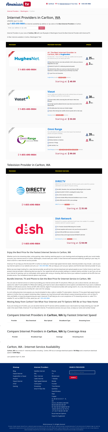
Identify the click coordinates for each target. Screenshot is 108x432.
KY (61, 403)
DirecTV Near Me (39, 389)
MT (65, 405)
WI (62, 411)
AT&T (15, 384)
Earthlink (54, 389)
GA (52, 401)
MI (55, 405)
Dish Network (63, 218)
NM (64, 407)
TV (52, 374)
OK (55, 409)
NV (66, 407)
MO (60, 405)
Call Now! (50, 4)
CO (61, 399)
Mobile (54, 381)
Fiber (53, 394)
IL (55, 403)
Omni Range (55, 129)
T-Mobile (55, 379)
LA (62, 403)
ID (54, 403)
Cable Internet (38, 379)
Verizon (15, 379)
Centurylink (37, 384)
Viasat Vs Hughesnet (58, 416)
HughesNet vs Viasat (19, 376)
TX (68, 409)
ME (53, 405)
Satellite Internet (39, 371)
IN (57, 403)
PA (59, 409)
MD (67, 403)
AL (52, 399)
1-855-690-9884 (85, 4)
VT (57, 411)
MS (63, 405)
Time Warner (56, 386)
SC (61, 409)
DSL (35, 374)
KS (59, 403)
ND (55, 407)
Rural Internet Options (59, 413)
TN (66, 409)
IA (52, 403)
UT (53, 411)
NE (57, 407)
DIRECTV (60, 181)
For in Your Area (66, 4)
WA (60, 411)
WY (67, 411)
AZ (56, 399)
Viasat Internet (17, 374)
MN (57, 405)
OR (57, 409)
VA (55, 411)
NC (53, 407)
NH (60, 407)
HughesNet (65, 54)
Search (42, 28)
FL (65, 399)
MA (65, 403)
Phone (54, 371)
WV (64, 411)
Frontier (54, 384)
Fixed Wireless (56, 391)
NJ (62, 407)
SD (63, 409)
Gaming (15, 386)
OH (53, 409)
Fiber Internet (38, 376)
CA (58, 399)
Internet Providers (13, 11)
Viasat (51, 91)
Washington (24, 11)
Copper (54, 396)
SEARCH (73, 377)
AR (54, 399)
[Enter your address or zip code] (22, 27)
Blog (14, 371)
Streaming (37, 386)
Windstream (55, 376)
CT (63, 399)
